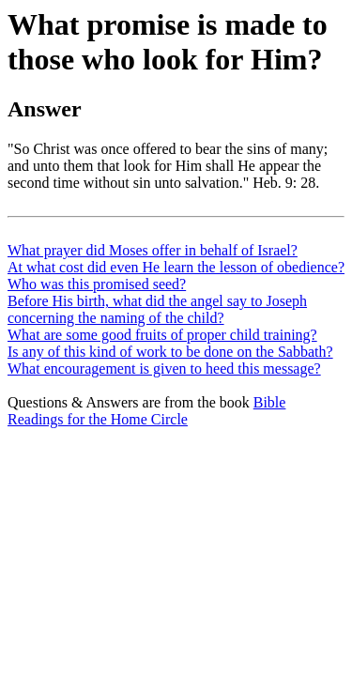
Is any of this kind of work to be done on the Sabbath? (170, 352)
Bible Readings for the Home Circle (146, 410)
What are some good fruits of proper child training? (162, 335)
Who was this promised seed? (97, 284)
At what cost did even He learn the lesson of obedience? (176, 267)
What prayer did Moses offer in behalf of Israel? (153, 250)
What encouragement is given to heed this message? (164, 368)
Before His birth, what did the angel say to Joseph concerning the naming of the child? (157, 309)
